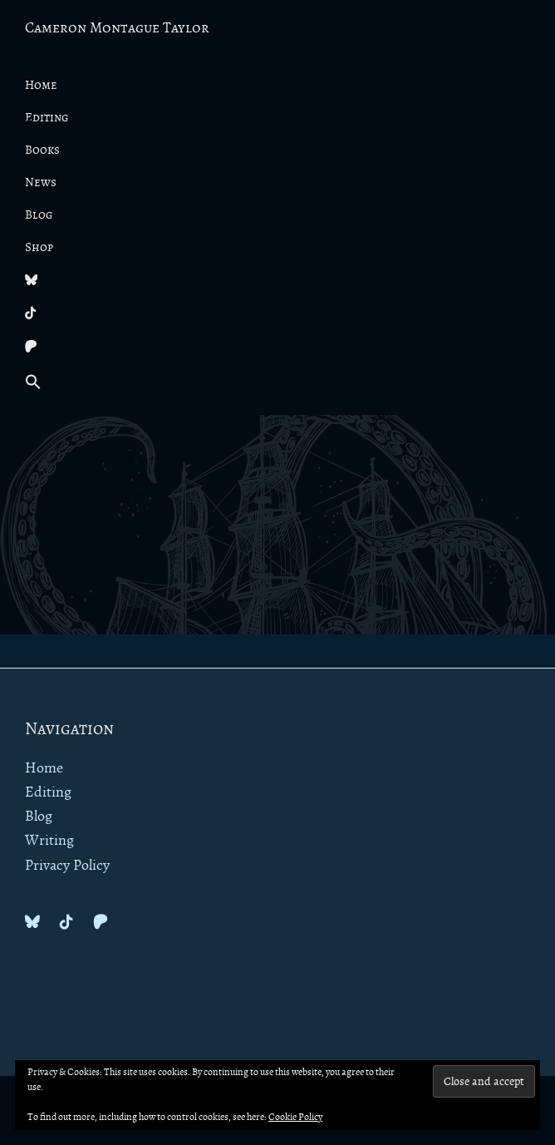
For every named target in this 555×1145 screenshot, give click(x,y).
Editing (48, 792)
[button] (277, 382)
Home (44, 767)
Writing (49, 840)
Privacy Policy (67, 865)
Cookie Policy (295, 1117)
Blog (38, 816)
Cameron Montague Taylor (117, 28)
